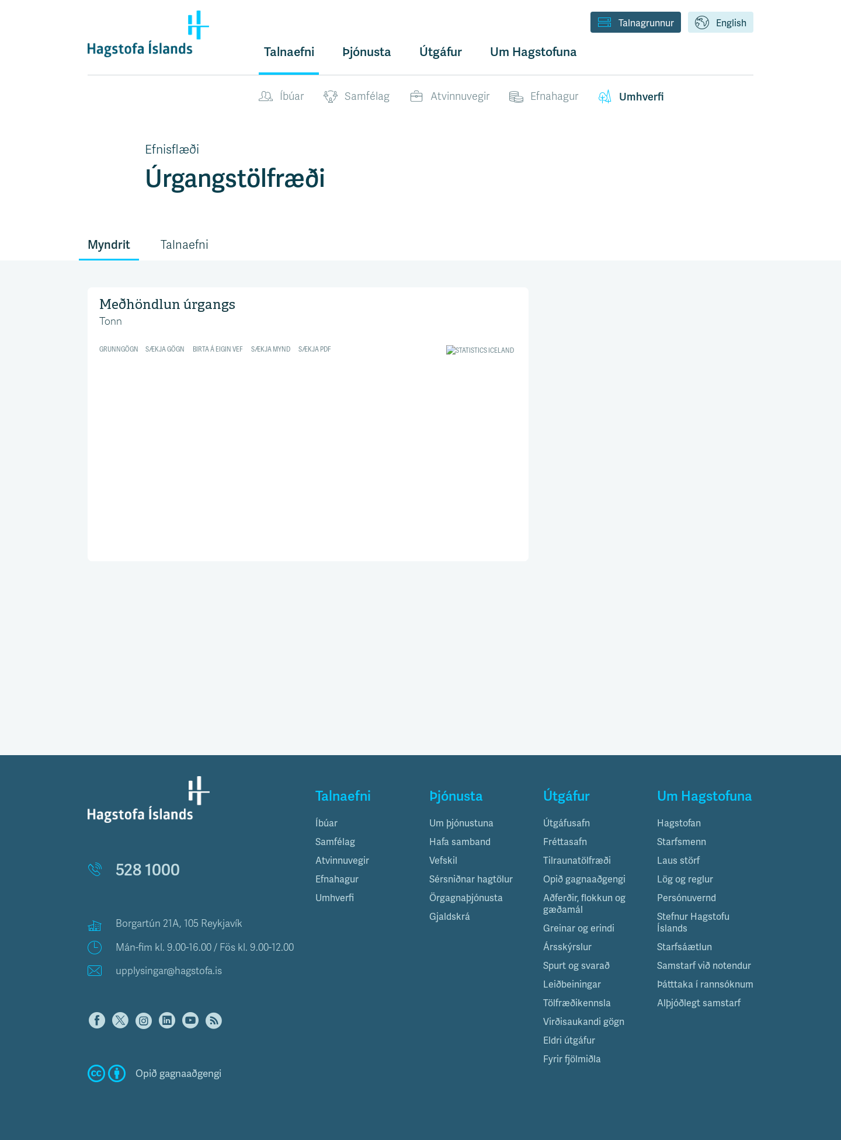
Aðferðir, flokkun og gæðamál (584, 904)
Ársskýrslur (567, 947)
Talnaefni (289, 52)
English (720, 23)
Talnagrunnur (635, 23)
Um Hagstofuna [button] (533, 52)
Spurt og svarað (576, 966)
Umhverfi (631, 97)
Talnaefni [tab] (184, 245)
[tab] (363, 823)
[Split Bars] (308, 422)
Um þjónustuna (461, 823)
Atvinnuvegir (449, 97)
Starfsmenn (681, 842)
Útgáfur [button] (440, 52)
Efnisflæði (172, 149)
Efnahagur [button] (337, 879)
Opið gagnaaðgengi (584, 879)
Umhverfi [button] (334, 898)
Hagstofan (679, 823)
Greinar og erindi (578, 928)
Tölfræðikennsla (577, 1003)
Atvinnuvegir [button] (342, 860)
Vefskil (443, 860)
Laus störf (678, 860)
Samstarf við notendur (704, 966)
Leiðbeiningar (572, 984)
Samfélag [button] (335, 842)
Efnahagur (543, 97)
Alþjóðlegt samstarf (699, 1003)
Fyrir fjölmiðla (572, 1059)
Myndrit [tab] (109, 244)
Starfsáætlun (684, 947)
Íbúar (281, 97)
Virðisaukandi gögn (583, 1022)
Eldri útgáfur (569, 1040)
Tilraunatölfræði (577, 860)
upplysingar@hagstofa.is (169, 971)
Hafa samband (460, 842)
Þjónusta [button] (366, 52)
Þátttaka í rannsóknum (705, 984)
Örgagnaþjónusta (466, 898)
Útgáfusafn (566, 823)
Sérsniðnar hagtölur (471, 879)
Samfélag (357, 97)
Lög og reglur (685, 879)
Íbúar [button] (326, 823)
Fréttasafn (565, 842)
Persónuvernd (686, 898)
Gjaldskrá (449, 916)
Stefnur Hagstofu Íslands (693, 922)
